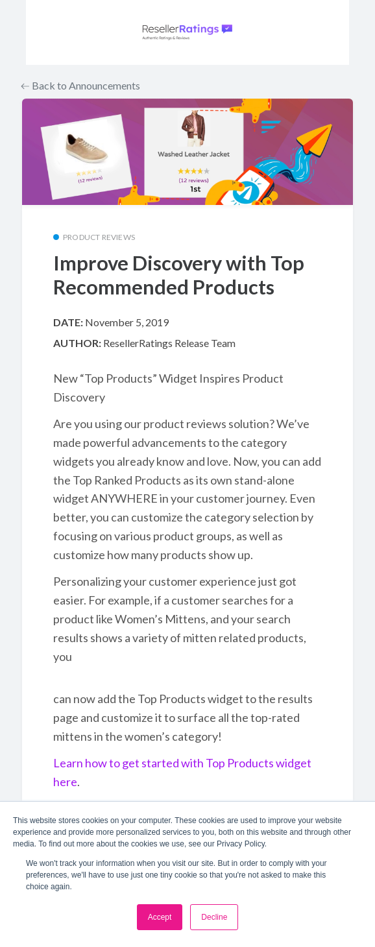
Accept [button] (160, 917)
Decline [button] (214, 917)
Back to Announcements (80, 85)
